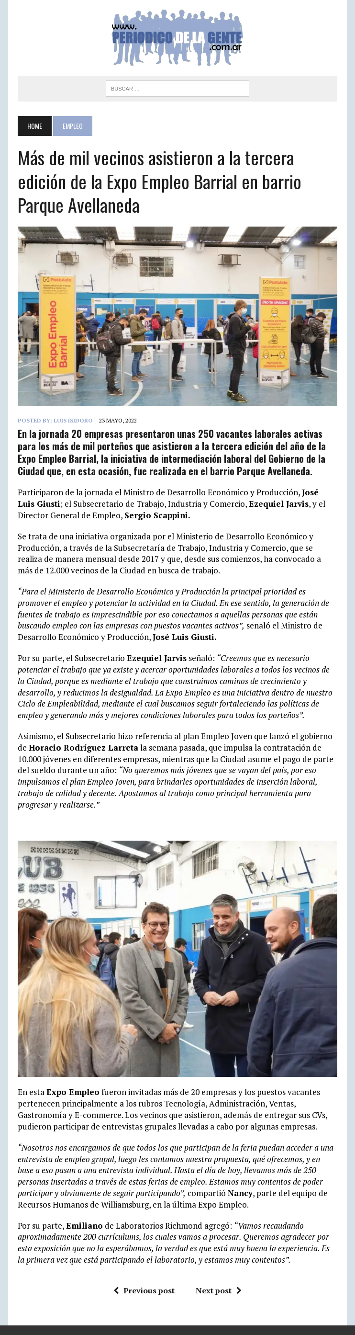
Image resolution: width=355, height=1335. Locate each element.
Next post (219, 1290)
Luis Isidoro (73, 420)
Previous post (144, 1290)
